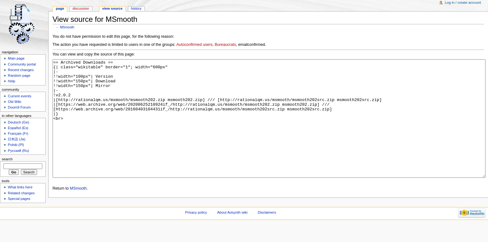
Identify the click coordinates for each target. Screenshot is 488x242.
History (136, 8)
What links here (20, 187)
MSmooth (67, 27)
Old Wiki (14, 102)
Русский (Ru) (18, 150)
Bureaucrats (225, 44)
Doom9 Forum (19, 107)
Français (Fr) (18, 133)
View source (112, 8)
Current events (19, 96)
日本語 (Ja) (16, 139)
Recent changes (21, 70)
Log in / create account (463, 2)
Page (60, 8)
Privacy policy (196, 231)
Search (7, 159)
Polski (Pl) (16, 145)
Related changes (21, 193)
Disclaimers (267, 231)
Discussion (81, 8)
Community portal (22, 64)
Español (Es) (18, 128)
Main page (16, 58)
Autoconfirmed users (194, 44)
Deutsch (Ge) (18, 122)
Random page (19, 75)
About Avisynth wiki (232, 231)
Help (11, 81)
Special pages (19, 199)
